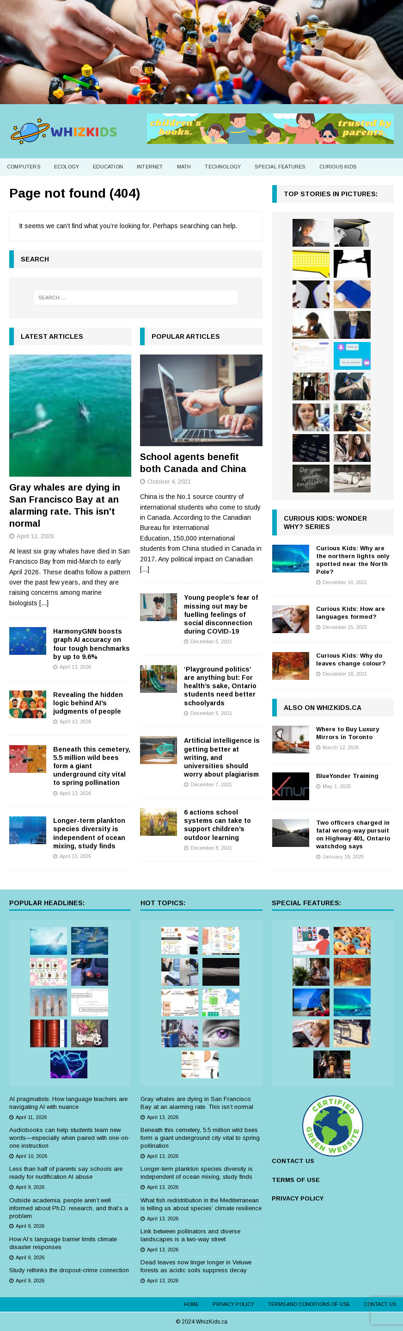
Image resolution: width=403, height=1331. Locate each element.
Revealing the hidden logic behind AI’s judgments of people (88, 703)
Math (184, 166)
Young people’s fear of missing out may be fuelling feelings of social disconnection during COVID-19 (221, 614)
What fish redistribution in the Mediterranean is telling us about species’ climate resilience (201, 1204)
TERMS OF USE (296, 1179)
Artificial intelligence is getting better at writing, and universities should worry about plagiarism (222, 757)
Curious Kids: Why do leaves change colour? (351, 659)
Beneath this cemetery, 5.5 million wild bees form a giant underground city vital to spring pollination (91, 766)
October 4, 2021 (169, 481)
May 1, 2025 (337, 786)
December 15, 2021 (345, 627)
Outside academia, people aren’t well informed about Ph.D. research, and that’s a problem (68, 1208)
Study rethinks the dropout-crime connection (69, 1270)
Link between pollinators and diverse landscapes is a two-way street (190, 1235)
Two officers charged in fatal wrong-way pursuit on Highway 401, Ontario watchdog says (353, 834)
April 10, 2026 (31, 1156)
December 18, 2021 (345, 674)
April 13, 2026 (35, 536)
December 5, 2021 (211, 641)
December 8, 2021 (211, 848)
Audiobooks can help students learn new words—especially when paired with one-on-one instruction (69, 1137)
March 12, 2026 (341, 747)
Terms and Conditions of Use (309, 1304)
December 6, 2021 (211, 713)
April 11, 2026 (31, 1117)
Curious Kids (337, 166)
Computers (23, 166)
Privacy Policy (233, 1304)
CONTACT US (293, 1160)
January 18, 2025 (343, 856)
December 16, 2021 (345, 582)
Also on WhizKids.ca (322, 707)
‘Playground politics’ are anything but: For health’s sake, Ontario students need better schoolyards (220, 686)
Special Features (280, 166)
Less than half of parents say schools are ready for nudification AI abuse (65, 1172)
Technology (223, 166)
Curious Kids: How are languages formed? (350, 612)
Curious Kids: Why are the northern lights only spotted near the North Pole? (352, 560)
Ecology (66, 166)
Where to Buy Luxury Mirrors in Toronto (347, 733)
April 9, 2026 (30, 1187)
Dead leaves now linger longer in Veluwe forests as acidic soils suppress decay (195, 1266)
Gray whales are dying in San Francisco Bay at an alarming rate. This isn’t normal (196, 1102)
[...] (44, 603)
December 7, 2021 (211, 784)
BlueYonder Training (347, 775)
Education (108, 166)
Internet (150, 166)
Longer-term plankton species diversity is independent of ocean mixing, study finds (196, 1172)
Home (191, 1304)
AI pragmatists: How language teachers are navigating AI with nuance (68, 1102)
